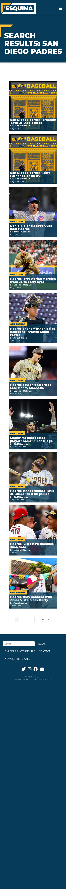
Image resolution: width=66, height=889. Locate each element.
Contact (44, 651)
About (41, 643)
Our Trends (17, 324)
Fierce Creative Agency (41, 679)
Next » (45, 619)
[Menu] (60, 8)
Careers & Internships (20, 651)
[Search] (19, 643)
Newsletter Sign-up (18, 659)
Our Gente (17, 221)
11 (37, 619)
